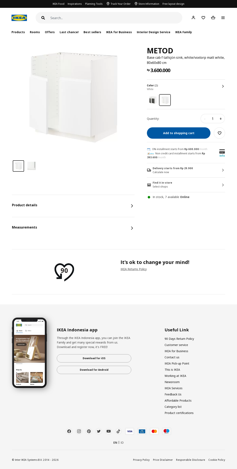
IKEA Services (173, 388)
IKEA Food (58, 4)
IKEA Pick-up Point (177, 363)
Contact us (172, 357)
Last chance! (69, 32)
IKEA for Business (119, 32)
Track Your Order (120, 4)
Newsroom (172, 382)
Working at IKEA (175, 376)
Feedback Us (173, 394)
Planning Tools (94, 4)
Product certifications (179, 413)
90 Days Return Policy (179, 339)
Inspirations (75, 4)
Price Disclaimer (163, 459)
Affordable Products (178, 400)
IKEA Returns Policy (134, 269)
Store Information (148, 4)
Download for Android (94, 370)
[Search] (116, 18)
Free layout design (173, 4)
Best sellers (92, 32)
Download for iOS (94, 358)
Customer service (176, 345)
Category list (173, 407)
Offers (50, 32)
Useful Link (177, 329)
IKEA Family (183, 32)
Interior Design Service (153, 32)
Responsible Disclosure (190, 459)
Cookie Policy (216, 459)
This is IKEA (172, 370)
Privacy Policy (141, 459)
